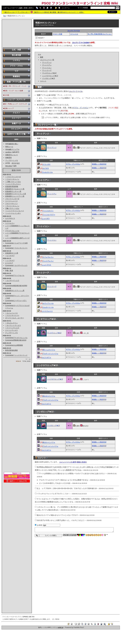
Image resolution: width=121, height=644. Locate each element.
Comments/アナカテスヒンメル (16, 338)
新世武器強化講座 (11, 350)
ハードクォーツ (47, 311)
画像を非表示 (82, 462)
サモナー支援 (57, 34)
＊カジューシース (11, 313)
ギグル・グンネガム (80, 108)
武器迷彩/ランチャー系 (13, 191)
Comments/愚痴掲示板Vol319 (15, 340)
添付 (30, 8)
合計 (18, 163)
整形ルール (9, 147)
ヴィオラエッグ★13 (49, 73)
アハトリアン (47, 65)
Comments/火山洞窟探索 (14, 345)
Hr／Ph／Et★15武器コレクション (100, 34)
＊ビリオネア (10, 255)
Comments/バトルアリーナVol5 (16, 243)
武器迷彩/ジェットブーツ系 (14, 196)
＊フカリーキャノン (12, 179)
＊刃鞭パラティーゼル (13, 182)
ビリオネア (9, 263)
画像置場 (8, 157)
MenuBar (8, 166)
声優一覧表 (9, 270)
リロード (14, 8)
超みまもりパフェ (49, 396)
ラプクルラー (10, 223)
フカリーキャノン (11, 203)
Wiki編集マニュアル (12, 149)
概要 (41, 57)
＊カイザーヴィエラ (12, 280)
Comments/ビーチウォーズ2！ (16, 301)
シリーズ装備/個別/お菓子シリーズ (17, 238)
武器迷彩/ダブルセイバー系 (14, 189)
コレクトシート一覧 (47, 60)
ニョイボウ (46, 218)
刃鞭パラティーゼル (12, 208)
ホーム (7, 8)
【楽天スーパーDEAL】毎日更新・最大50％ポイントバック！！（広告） (58, 12)
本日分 (14, 163)
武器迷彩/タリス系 (11, 253)
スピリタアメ (46, 357)
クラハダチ (46, 164)
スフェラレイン (48, 257)
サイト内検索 (83, 8)
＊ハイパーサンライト (13, 184)
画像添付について (11, 155)
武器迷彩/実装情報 (11, 186)
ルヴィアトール (48, 303)
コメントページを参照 (67, 462)
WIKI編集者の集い (11, 144)
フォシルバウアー (49, 214)
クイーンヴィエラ (11, 330)
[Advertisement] (17, 33)
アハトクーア (47, 70)
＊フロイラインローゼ (13, 177)
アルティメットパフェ (50, 353)
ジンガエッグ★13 (48, 78)
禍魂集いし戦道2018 (99, 164)
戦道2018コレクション (46, 23)
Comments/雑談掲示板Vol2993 (16, 286)
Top (4, 16)
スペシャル (74, 34)
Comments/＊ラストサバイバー (16, 248)
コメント (43, 81)
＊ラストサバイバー (12, 315)
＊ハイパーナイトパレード (14, 211)
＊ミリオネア (10, 260)
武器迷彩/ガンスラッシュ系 (14, 290)
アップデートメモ (11, 160)
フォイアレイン (48, 261)
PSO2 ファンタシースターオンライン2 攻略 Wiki (80, 3)
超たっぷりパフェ (49, 350)
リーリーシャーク (11, 201)
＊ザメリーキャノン (12, 206)
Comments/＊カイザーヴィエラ (16, 265)
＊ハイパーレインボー (13, 213)
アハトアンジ (47, 62)
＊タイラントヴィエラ (13, 325)
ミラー (65, 8)
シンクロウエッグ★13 (50, 76)
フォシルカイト (48, 211)
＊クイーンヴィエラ (12, 328)
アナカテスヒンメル (12, 231)
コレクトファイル (73, 31)
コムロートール (48, 307)
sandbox (8, 152)
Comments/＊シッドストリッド (16, 355)
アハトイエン (47, 68)
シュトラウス (46, 265)
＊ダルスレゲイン (11, 323)
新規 (25, 8)
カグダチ (46, 168)
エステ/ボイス (10, 218)
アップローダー (23, 12)
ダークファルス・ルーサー (14, 318)
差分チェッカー (10, 12)
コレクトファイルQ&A (80, 42)
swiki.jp (60, 627)
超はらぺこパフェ (49, 442)
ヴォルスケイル (47, 172)
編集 (21, 8)
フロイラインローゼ (12, 199)
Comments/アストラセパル (14, 275)
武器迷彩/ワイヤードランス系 (15, 194)
